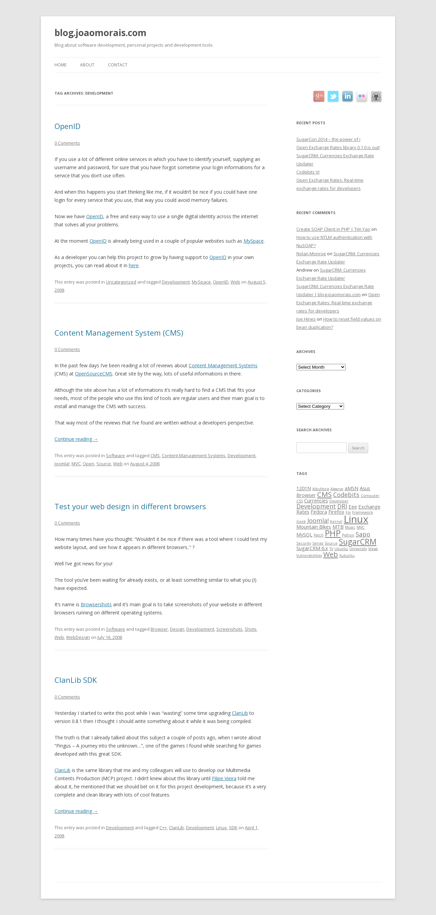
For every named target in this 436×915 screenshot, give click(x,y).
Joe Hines (306, 319)
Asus (365, 488)
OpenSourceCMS (93, 373)
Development (176, 282)
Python (348, 535)
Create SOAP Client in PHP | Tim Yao (333, 229)
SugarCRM (357, 541)
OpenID (67, 126)
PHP (333, 533)
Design (177, 629)
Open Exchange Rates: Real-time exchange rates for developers (338, 302)
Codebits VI (308, 172)
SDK (233, 827)
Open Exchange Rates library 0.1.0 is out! (338, 147)
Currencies (316, 500)
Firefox (336, 511)
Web (235, 282)
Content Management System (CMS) (118, 332)
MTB (338, 526)
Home (60, 65)
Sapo (363, 534)
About (87, 65)
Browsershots (96, 604)
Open (88, 464)
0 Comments (67, 143)
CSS (299, 501)
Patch (319, 535)
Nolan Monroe (311, 254)
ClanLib (240, 713)
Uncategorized (121, 282)
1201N (303, 488)
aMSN (351, 488)
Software (115, 455)
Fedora (319, 511)
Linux (221, 827)
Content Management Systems (223, 365)
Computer (370, 495)
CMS (155, 455)
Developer (338, 501)
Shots (250, 629)
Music (350, 527)
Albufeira (320, 488)
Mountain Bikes (313, 526)
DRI (342, 506)
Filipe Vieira (224, 778)
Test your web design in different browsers (130, 506)
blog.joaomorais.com (100, 33)
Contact (117, 65)
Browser (159, 629)
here (134, 265)
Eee (352, 506)
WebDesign (78, 637)
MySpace (254, 241)
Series (317, 543)
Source (103, 464)
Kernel (336, 521)
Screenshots (229, 629)
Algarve (336, 488)
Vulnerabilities (309, 555)
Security (303, 543)
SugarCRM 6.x (312, 548)
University (358, 548)
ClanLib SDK (75, 680)
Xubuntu (347, 555)
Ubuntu (341, 548)
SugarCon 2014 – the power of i (328, 139)
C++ (163, 827)
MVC (76, 464)
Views (373, 548)
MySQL (304, 534)
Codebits (346, 495)
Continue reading (76, 439)
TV (331, 548)
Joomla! (61, 464)
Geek (301, 521)
